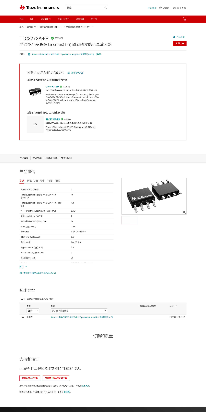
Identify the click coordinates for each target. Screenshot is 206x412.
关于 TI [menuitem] (94, 19)
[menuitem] (185, 19)
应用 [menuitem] (32, 19)
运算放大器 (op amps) (49, 27)
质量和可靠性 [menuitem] (63, 19)
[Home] (39, 7)
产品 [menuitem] (21, 19)
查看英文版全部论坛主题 (56, 378)
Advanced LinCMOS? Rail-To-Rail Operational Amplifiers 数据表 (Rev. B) (63, 54)
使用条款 (85, 386)
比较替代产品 (77, 73)
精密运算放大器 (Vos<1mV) (78, 27)
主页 (21, 27)
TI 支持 (67, 392)
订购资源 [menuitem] (80, 19)
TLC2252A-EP (53, 119)
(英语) (98, 54)
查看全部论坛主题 (30, 378)
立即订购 (180, 43)
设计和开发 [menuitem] (46, 19)
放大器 (30, 27)
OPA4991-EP (52, 86)
